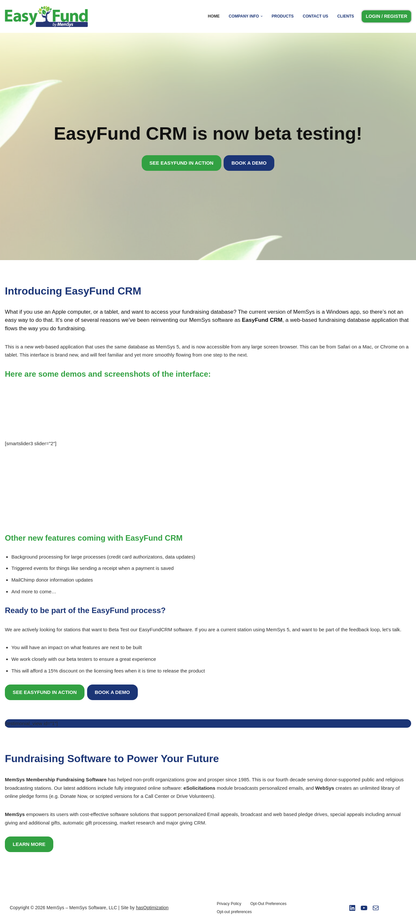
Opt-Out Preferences (268, 902)
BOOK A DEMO (248, 163)
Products (283, 16)
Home (214, 16)
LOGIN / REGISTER (386, 16)
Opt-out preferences (234, 910)
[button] (262, 16)
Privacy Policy (229, 902)
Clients (345, 16)
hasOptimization (152, 906)
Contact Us (315, 16)
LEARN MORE (29, 842)
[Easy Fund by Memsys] (48, 16)
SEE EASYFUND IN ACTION (182, 163)
